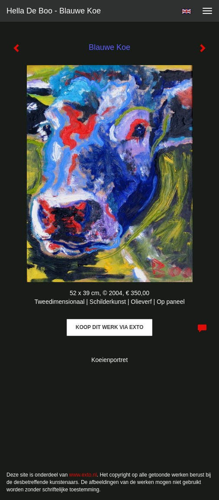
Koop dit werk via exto (109, 327)
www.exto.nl (83, 475)
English (186, 11)
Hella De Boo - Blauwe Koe (53, 11)
